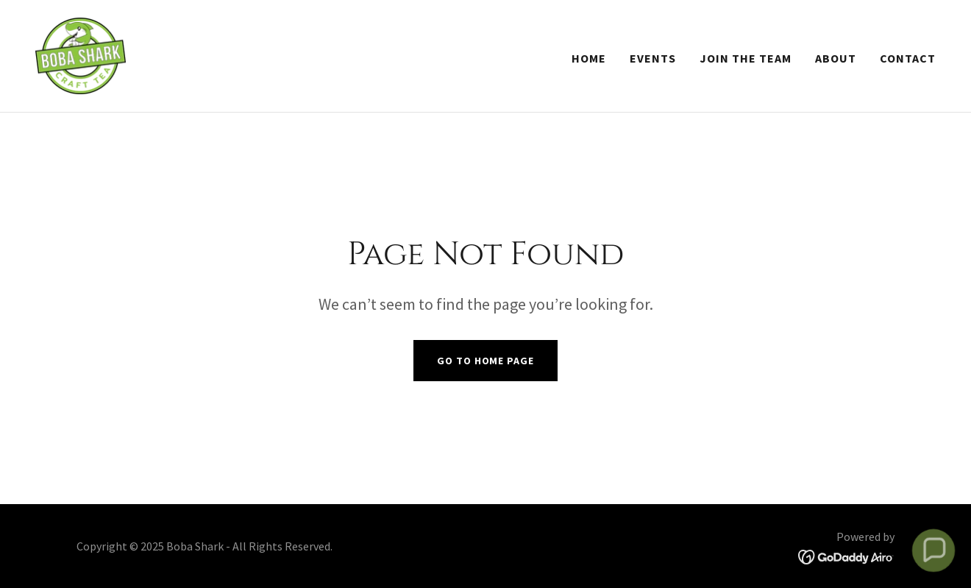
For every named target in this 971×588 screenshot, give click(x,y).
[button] (933, 550)
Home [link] (589, 58)
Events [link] (653, 58)
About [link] (835, 58)
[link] (80, 54)
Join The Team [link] (746, 58)
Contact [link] (908, 58)
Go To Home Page (485, 360)
